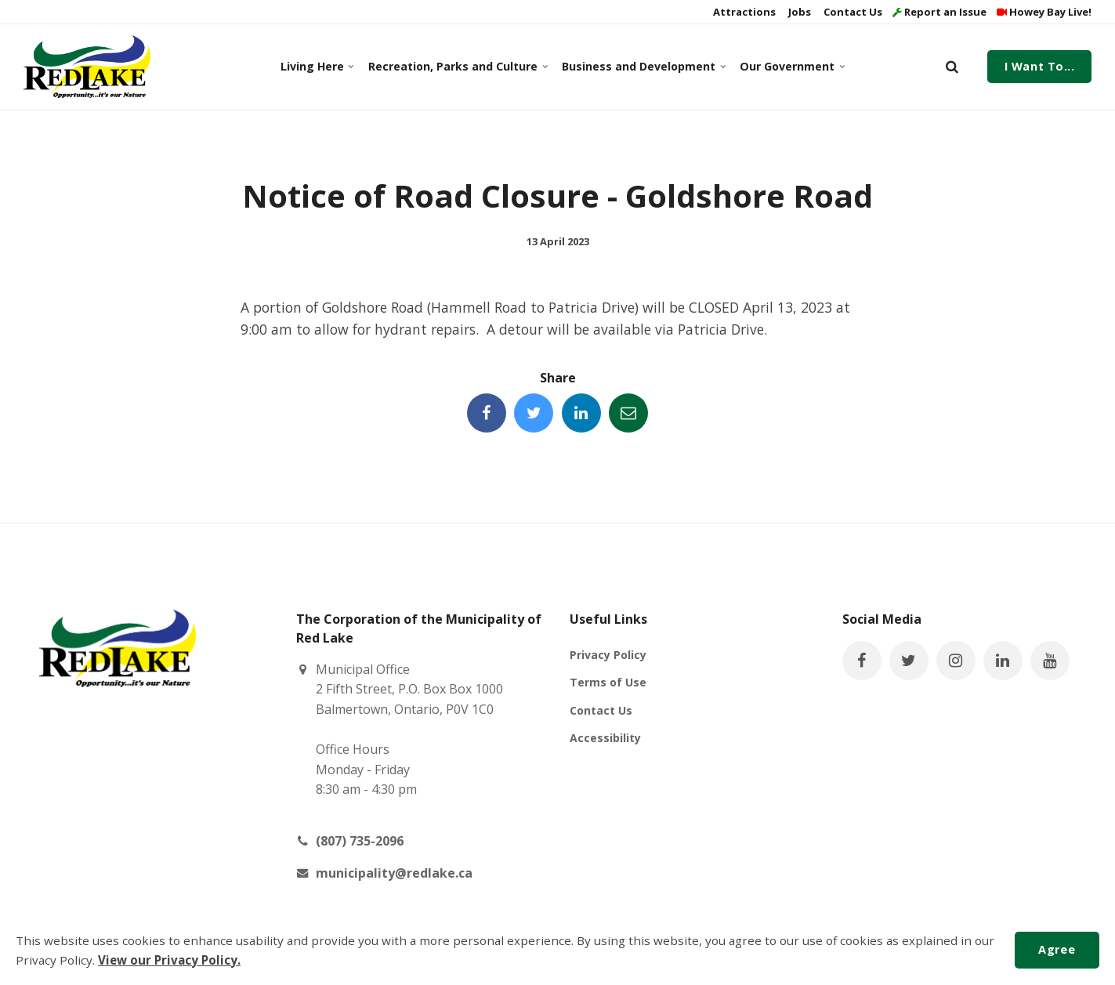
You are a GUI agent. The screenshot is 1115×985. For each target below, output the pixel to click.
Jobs (798, 12)
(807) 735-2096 (360, 840)
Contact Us (851, 12)
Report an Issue (939, 12)
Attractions (743, 12)
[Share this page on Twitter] (533, 413)
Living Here (317, 66)
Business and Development (641, 66)
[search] (952, 67)
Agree (1056, 949)
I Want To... (1040, 66)
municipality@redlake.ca (394, 873)
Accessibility (605, 737)
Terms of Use (608, 682)
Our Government (791, 66)
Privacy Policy (608, 654)
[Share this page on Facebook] (486, 413)
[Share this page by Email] (628, 413)
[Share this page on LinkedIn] (581, 413)
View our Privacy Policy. (169, 960)
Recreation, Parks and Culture (455, 66)
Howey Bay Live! (1044, 12)
